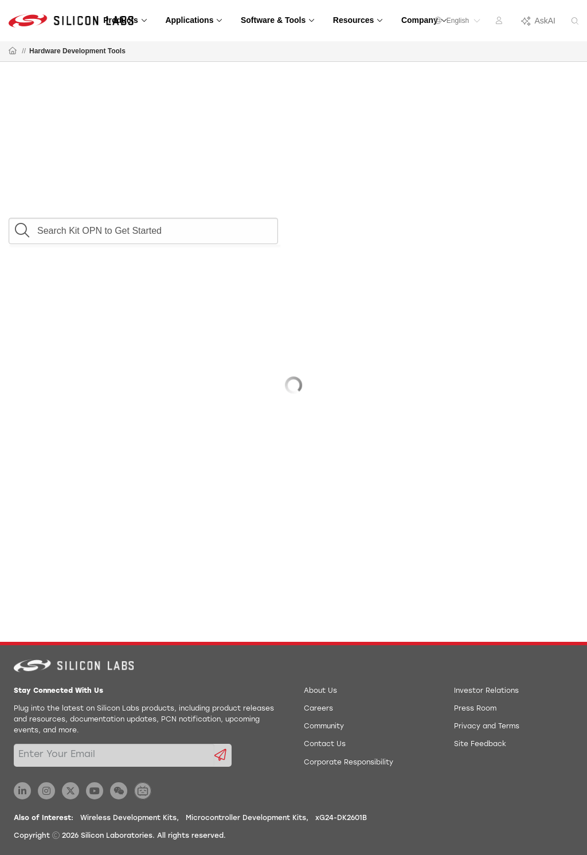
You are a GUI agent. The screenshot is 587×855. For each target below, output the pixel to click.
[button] (22, 227)
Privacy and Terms (486, 726)
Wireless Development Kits (128, 818)
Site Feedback (480, 744)
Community (324, 726)
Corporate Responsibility (348, 762)
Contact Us (325, 744)
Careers (318, 708)
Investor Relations (486, 691)
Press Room (475, 708)
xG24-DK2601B (341, 818)
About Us (320, 691)
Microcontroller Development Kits (246, 818)
